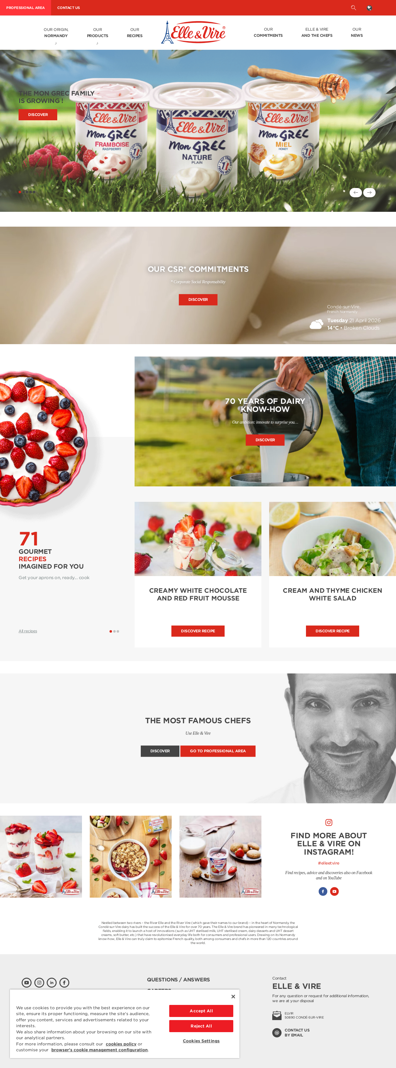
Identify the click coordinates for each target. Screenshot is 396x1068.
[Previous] (356, 192)
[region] (124, 1023)
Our (97, 33)
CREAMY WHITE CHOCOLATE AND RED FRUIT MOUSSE (198, 594)
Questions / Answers (178, 980)
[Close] (233, 996)
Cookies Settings (201, 1041)
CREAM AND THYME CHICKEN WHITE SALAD (332, 594)
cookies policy (121, 1044)
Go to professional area (218, 751)
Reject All (201, 1026)
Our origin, (56, 33)
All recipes (28, 631)
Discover (38, 114)
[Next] (369, 192)
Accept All (201, 1011)
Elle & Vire (317, 33)
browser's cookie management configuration (99, 1050)
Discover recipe (198, 631)
